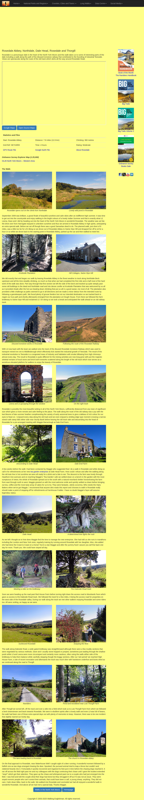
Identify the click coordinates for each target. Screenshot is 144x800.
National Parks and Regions (36, 3)
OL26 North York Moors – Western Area (18, 161)
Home (16, 3)
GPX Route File (9, 150)
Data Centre (100, 3)
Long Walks (85, 3)
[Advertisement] (72, 28)
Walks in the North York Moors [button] (47, 790)
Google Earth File (42, 150)
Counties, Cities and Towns (64, 3)
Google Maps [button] (9, 128)
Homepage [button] (68, 790)
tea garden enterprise (39, 472)
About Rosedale (83, 150)
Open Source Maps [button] (27, 128)
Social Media (116, 3)
